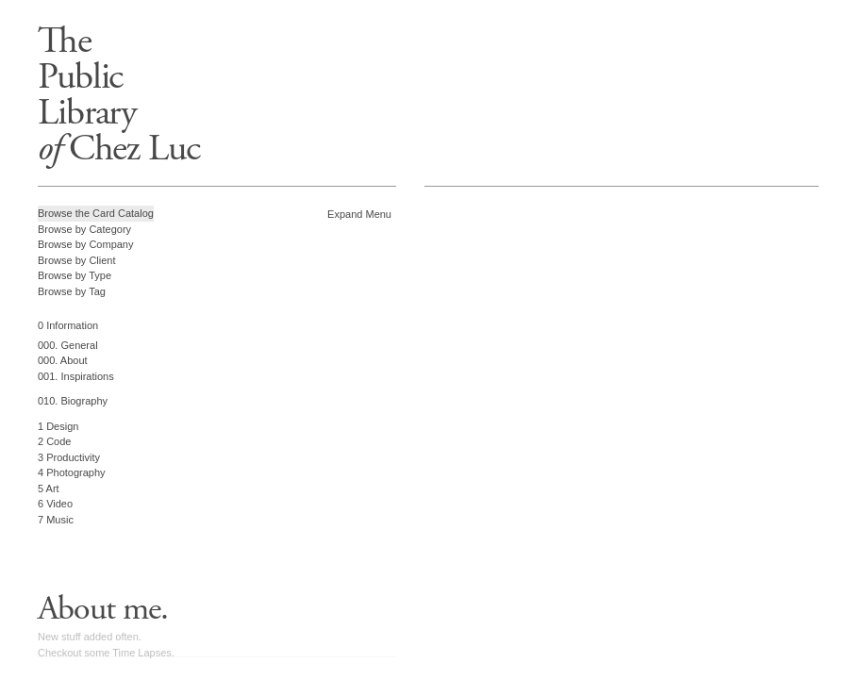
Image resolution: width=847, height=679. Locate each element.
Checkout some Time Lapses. (106, 652)
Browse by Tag (72, 291)
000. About (63, 360)
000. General (68, 345)
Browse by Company (86, 244)
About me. (103, 609)
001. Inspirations (76, 376)
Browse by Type (74, 275)
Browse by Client (77, 260)
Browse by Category (84, 229)
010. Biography (73, 400)
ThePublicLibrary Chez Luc (119, 95)
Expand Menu (359, 214)
